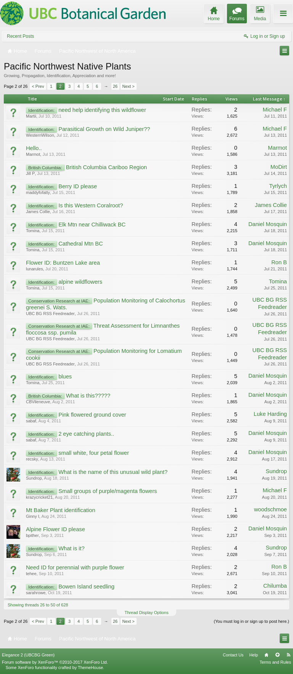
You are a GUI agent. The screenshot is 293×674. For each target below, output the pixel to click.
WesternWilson (40, 135)
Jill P (30, 173)
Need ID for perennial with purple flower (75, 567)
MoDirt (278, 167)
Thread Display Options (147, 612)
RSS (288, 655)
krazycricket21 (39, 497)
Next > (128, 86)
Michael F (274, 110)
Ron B (279, 262)
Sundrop (34, 478)
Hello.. (34, 148)
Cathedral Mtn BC (80, 244)
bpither (32, 535)
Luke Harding (270, 414)
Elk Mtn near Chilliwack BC (92, 224)
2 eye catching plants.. (86, 434)
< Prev (38, 86)
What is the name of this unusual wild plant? (112, 472)
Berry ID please (77, 186)
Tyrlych (278, 186)
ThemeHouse (90, 667)
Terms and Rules (275, 662)
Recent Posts (20, 36)
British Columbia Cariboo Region (106, 167)
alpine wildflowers (80, 282)
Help (253, 655)
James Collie (38, 211)
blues (65, 376)
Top (277, 655)
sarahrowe (35, 592)
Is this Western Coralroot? (90, 205)
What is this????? (88, 396)
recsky (32, 459)
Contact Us (233, 655)
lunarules (34, 269)
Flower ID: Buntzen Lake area (63, 263)
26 (115, 86)
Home (266, 655)
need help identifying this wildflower (102, 110)
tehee (31, 573)
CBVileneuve (38, 401)
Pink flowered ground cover (92, 415)
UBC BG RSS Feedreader (50, 313)
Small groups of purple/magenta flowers (107, 491)
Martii (31, 116)
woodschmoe (270, 509)
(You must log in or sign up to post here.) (251, 621)
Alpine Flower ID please (55, 529)
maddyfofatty (38, 192)
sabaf (31, 421)
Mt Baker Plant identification (60, 510)
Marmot (33, 154)
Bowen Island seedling (86, 586)
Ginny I (32, 516)
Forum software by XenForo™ (55, 662)
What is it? (71, 548)
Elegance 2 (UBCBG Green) (28, 655)
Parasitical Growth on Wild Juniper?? (104, 129)
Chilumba (275, 586)
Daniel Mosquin (267, 224)
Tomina (32, 230)
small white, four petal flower (93, 453)
